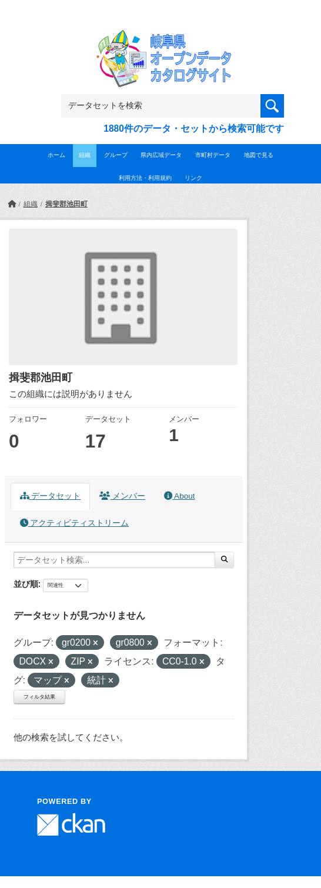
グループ (116, 155)
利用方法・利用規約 (145, 178)
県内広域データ (161, 155)
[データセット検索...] (114, 560)
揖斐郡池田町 (66, 204)
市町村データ (212, 155)
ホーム (56, 155)
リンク (193, 178)
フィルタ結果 (39, 697)
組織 (85, 155)
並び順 (26, 584)
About (179, 496)
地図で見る (258, 155)
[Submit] (224, 560)
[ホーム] (12, 204)
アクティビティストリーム (74, 523)
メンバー (122, 496)
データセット (50, 496)
